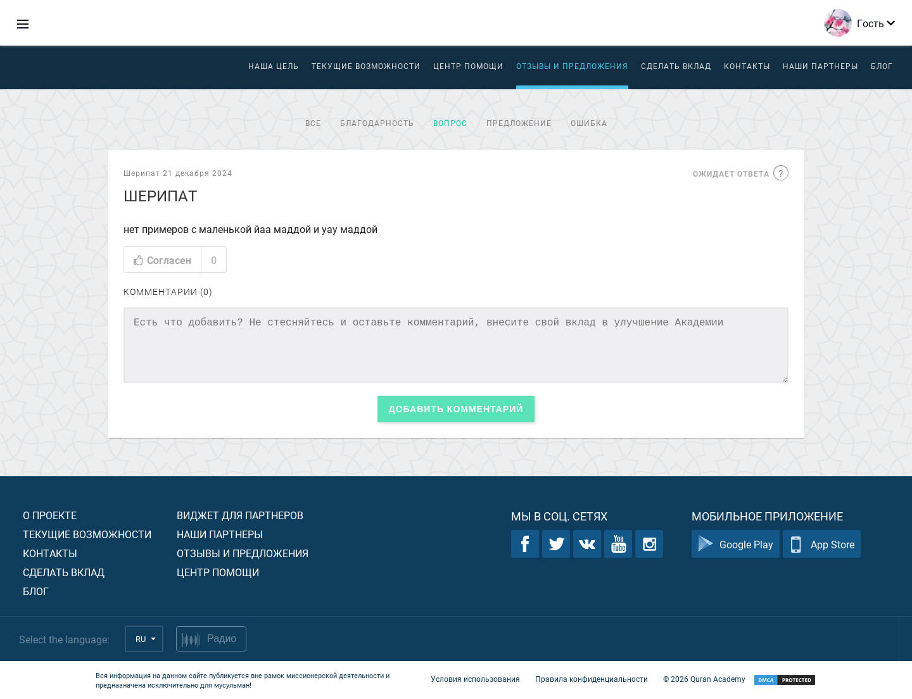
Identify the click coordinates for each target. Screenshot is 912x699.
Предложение (519, 123)
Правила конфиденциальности (591, 679)
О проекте (50, 515)
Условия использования (475, 679)
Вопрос (450, 123)
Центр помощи (218, 572)
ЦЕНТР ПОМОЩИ (468, 66)
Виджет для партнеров (240, 515)
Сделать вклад (676, 66)
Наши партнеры (820, 66)
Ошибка (589, 123)
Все (313, 123)
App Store (821, 544)
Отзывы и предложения (572, 66)
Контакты (747, 66)
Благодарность (377, 123)
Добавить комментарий (456, 409)
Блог (882, 66)
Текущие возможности (366, 66)
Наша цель (273, 66)
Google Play (735, 544)
